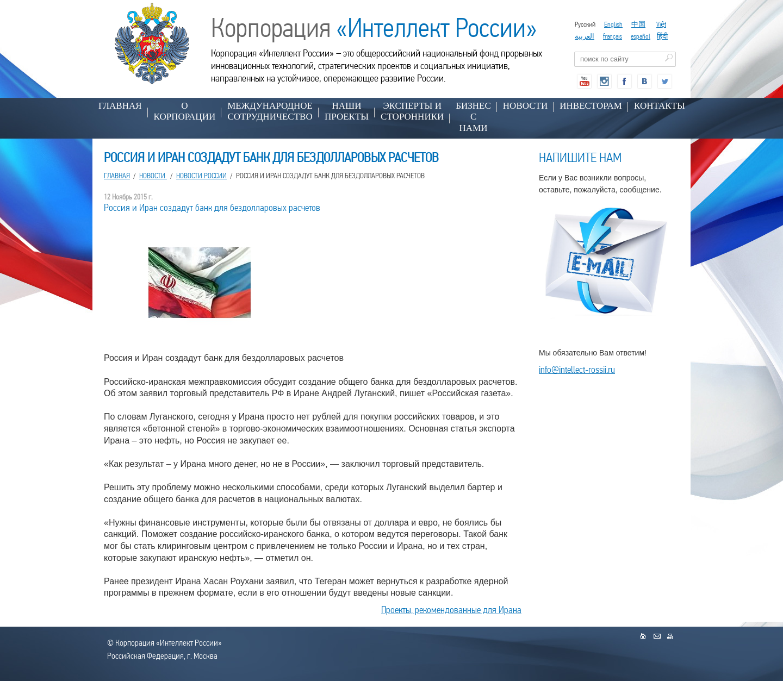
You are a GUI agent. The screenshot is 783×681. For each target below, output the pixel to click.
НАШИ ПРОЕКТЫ (347, 111)
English (613, 24)
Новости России (201, 175)
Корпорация (374, 28)
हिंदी (662, 36)
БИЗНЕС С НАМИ (473, 117)
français (612, 36)
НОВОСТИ (525, 106)
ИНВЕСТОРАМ (591, 106)
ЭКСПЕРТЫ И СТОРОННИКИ (412, 111)
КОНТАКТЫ (659, 106)
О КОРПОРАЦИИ (185, 111)
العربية (584, 36)
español (640, 36)
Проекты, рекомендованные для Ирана (451, 609)
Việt (661, 24)
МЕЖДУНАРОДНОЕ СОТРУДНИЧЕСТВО (270, 111)
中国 (638, 24)
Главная (120, 106)
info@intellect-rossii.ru (577, 369)
